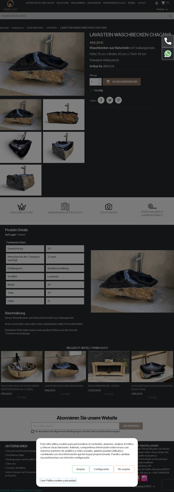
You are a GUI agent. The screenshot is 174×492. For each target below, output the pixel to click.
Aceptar (80, 469)
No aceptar (124, 469)
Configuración (101, 469)
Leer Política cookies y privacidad (58, 480)
